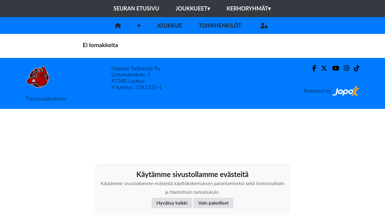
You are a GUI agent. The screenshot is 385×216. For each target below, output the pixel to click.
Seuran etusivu (136, 8)
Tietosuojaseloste (46, 98)
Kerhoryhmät (248, 8)
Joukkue (169, 25)
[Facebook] (311, 68)
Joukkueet (193, 8)
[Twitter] (321, 68)
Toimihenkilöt (220, 25)
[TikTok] (354, 68)
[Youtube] (333, 68)
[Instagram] (344, 68)
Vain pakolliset (213, 203)
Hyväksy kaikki (171, 203)
